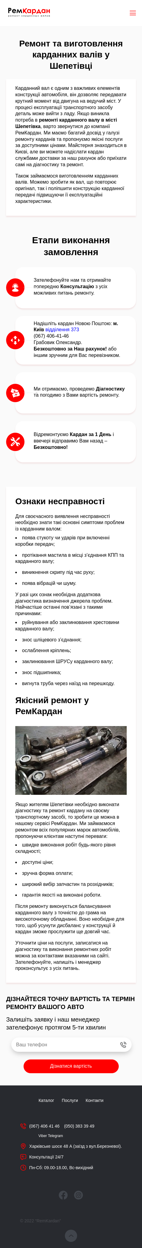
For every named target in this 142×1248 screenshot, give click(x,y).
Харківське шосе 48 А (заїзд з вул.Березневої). (75, 1146)
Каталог (46, 1100)
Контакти (94, 1100)
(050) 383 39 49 (79, 1126)
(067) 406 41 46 (44, 1126)
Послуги (70, 1100)
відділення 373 (62, 329)
